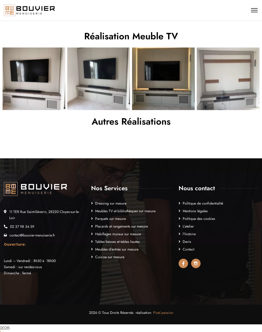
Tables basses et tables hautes (117, 241)
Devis (187, 241)
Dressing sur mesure (110, 203)
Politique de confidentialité (203, 203)
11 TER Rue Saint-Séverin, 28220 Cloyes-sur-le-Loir (44, 214)
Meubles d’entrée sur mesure (116, 249)
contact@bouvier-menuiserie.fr (32, 235)
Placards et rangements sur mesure (121, 226)
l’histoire (189, 233)
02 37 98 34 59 (22, 226)
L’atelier (188, 226)
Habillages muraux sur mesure (118, 233)
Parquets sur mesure (110, 218)
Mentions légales (195, 211)
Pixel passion (163, 312)
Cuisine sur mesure (109, 256)
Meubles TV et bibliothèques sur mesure (125, 211)
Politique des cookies (199, 218)
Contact (188, 249)
